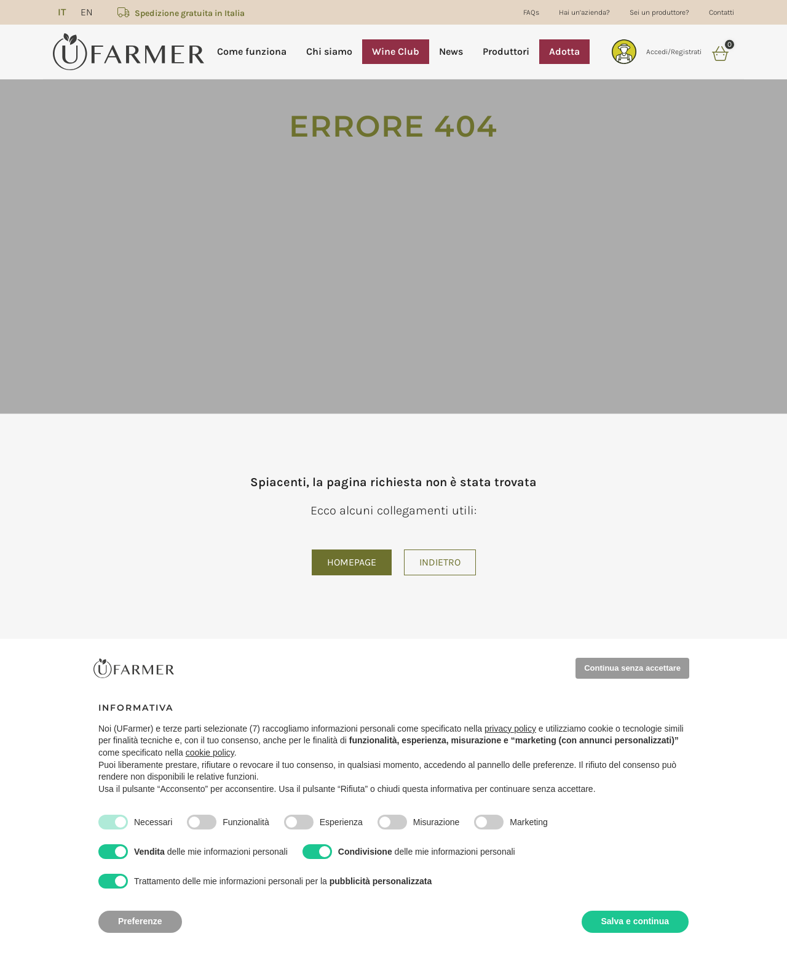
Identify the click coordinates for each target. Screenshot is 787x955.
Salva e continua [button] (635, 921)
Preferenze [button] (140, 921)
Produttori (506, 51)
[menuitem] (62, 12)
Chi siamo (329, 51)
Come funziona (252, 51)
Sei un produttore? (659, 12)
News (451, 51)
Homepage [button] (351, 562)
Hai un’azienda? (584, 12)
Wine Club (395, 51)
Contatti (721, 12)
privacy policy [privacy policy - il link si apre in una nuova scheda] (510, 728)
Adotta (564, 51)
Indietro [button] (440, 562)
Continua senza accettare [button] (632, 668)
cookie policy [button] (210, 752)
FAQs (531, 12)
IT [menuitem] (62, 12)
